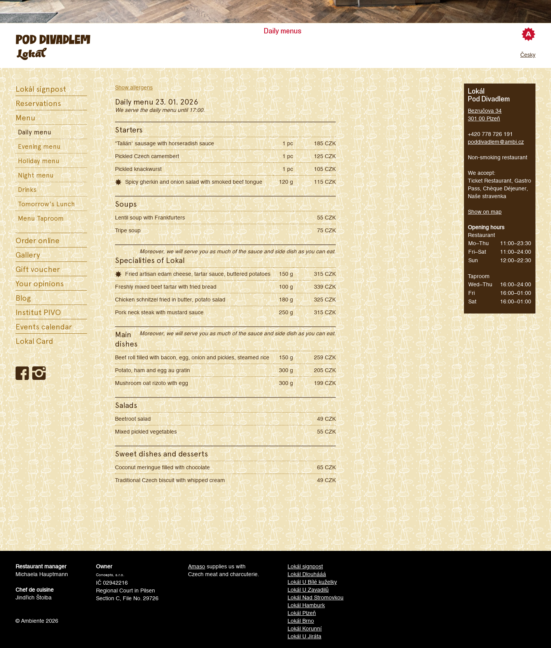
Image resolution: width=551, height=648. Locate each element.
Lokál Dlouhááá (307, 574)
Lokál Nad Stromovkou (316, 597)
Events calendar (44, 326)
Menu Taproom (41, 218)
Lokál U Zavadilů (308, 590)
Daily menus (283, 31)
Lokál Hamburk (306, 605)
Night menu (36, 175)
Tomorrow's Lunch (46, 203)
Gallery (28, 254)
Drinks (27, 189)
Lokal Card (34, 340)
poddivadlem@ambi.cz (496, 142)
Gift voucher (38, 268)
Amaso (196, 566)
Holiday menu (38, 160)
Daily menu (34, 132)
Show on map (485, 212)
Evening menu (39, 146)
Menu (25, 117)
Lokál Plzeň (302, 613)
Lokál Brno (301, 621)
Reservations (38, 103)
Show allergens (134, 87)
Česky (527, 55)
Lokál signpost (41, 88)
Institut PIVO (38, 312)
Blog (23, 297)
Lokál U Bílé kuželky (312, 582)
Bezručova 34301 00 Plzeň (485, 115)
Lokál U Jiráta (304, 636)
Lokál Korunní (305, 628)
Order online (37, 240)
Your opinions (40, 283)
